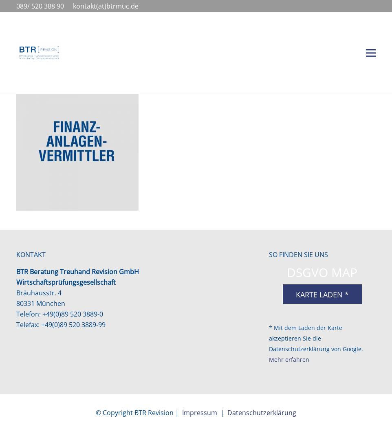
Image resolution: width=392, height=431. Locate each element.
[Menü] (371, 53)
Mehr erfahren (289, 359)
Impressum (199, 412)
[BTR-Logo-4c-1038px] (38, 53)
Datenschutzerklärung (261, 412)
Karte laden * (322, 294)
